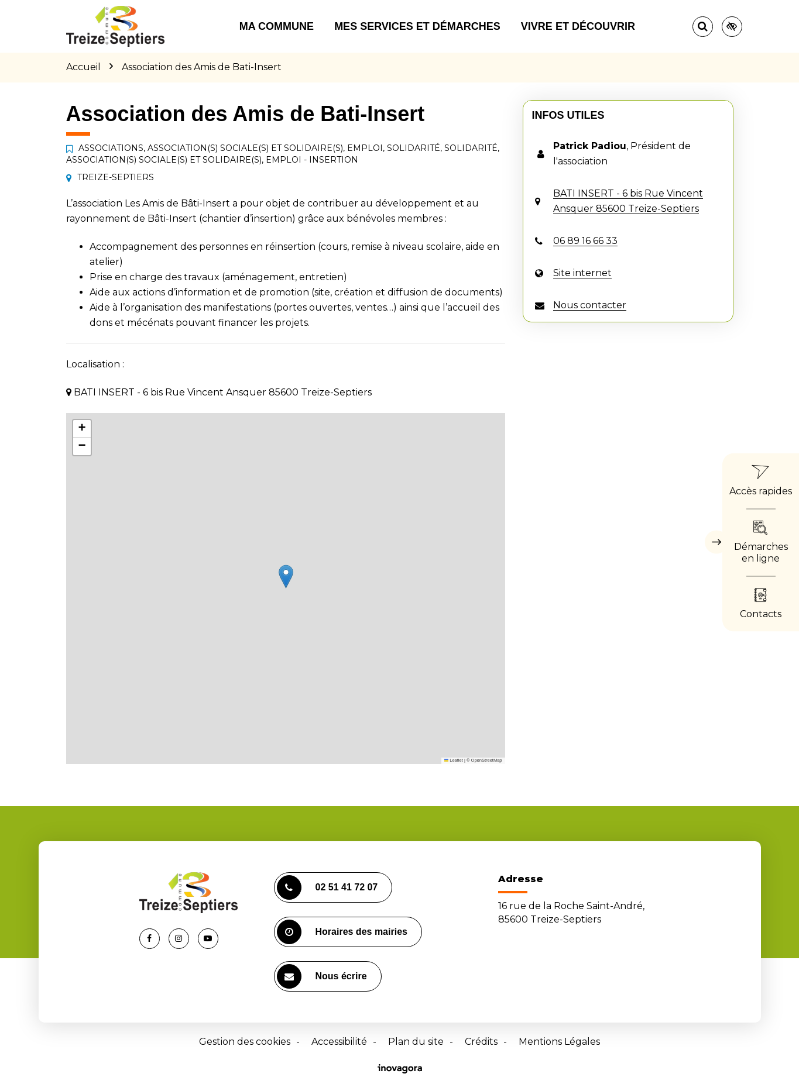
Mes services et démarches (417, 26)
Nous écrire (322, 976)
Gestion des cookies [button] (244, 1041)
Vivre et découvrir (578, 26)
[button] (286, 577)
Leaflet (453, 760)
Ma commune (276, 26)
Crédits (481, 1041)
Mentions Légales (559, 1041)
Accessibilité (339, 1041)
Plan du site (416, 1041)
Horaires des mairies (342, 932)
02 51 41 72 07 (327, 887)
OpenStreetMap (486, 760)
